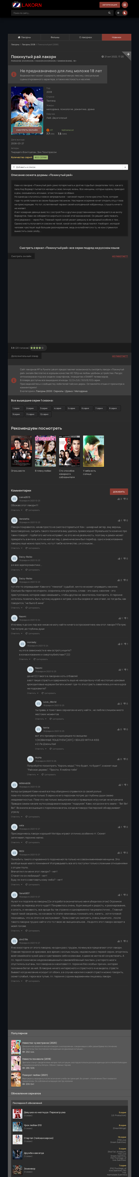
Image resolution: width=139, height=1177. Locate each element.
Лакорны (24, 37)
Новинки (116, 37)
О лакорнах (85, 37)
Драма (68, 391)
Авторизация (109, 5)
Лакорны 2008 (28, 44)
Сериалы (58, 391)
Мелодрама (81, 391)
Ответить (16, 510)
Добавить (119, 491)
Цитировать (33, 510)
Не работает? (120, 256)
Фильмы (55, 37)
